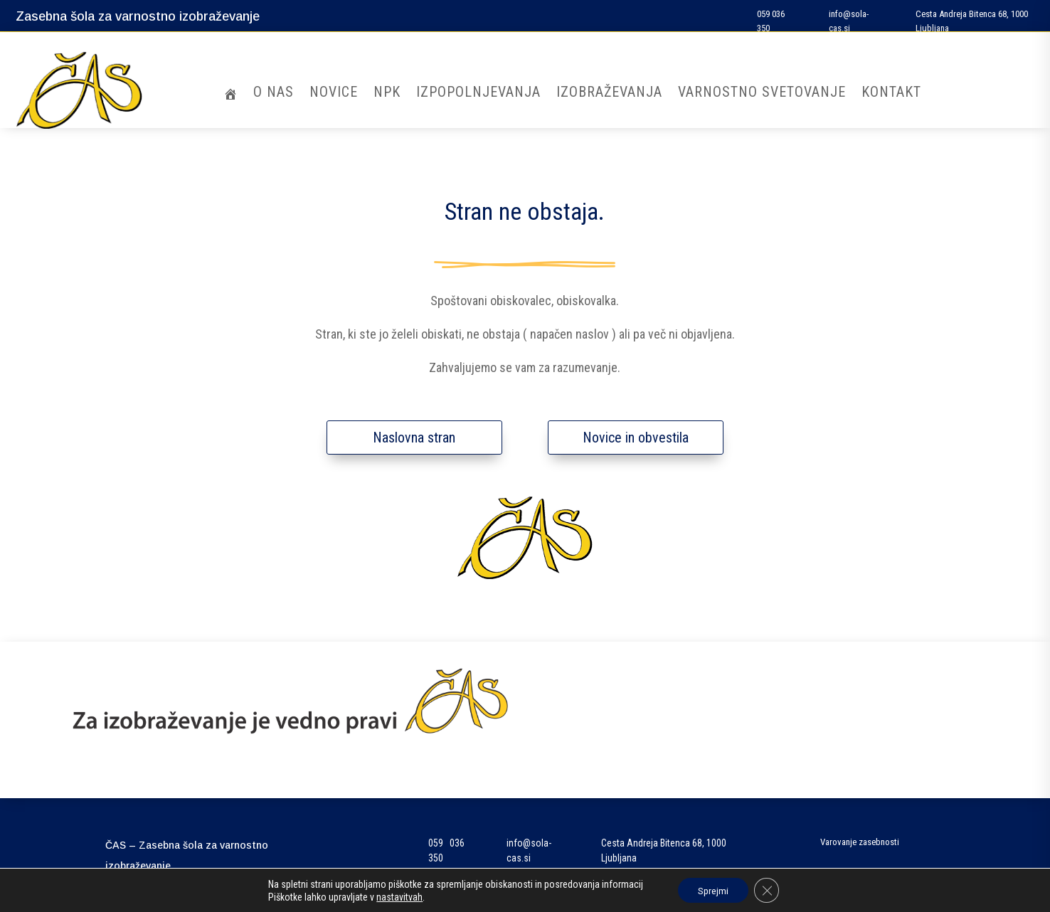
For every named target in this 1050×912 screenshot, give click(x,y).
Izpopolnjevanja (478, 93)
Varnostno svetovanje (762, 93)
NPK (387, 93)
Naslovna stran (414, 437)
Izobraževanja (609, 93)
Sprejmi (712, 890)
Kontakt (891, 93)
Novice (333, 93)
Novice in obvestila (636, 437)
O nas (273, 93)
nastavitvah (398, 896)
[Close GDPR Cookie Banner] (767, 890)
